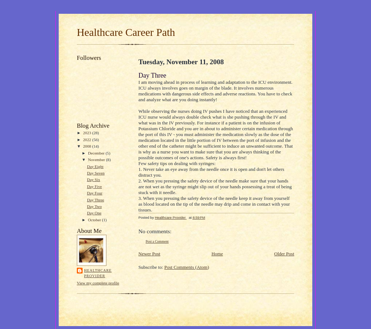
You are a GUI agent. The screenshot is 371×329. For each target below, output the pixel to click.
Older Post (284, 253)
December (97, 153)
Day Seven (96, 173)
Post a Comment (157, 241)
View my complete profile (98, 283)
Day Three (95, 200)
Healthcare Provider (98, 273)
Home (217, 253)
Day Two (94, 206)
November (97, 159)
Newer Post (149, 253)
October (95, 220)
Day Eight (95, 166)
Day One (94, 213)
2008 (87, 146)
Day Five (94, 186)
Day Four (95, 193)
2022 (87, 139)
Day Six (93, 179)
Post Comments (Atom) (186, 267)
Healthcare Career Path (126, 32)
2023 (87, 133)
